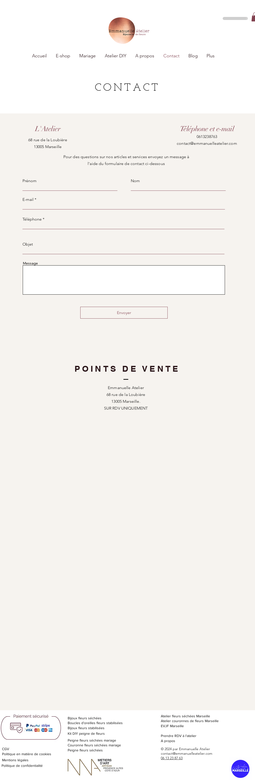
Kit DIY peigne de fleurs (86, 733)
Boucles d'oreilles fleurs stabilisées (95, 723)
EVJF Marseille (172, 726)
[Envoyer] (124, 313)
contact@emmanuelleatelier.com (207, 143)
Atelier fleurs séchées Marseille (185, 716)
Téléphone (32, 219)
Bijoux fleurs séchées (84, 718)
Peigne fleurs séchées (85, 750)
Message (30, 263)
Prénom (29, 181)
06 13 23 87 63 (172, 758)
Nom (135, 181)
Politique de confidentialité (22, 766)
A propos (168, 741)
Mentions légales (15, 760)
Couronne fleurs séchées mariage (94, 745)
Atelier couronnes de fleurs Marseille (190, 721)
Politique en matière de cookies (27, 754)
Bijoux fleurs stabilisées (86, 728)
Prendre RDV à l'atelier (178, 736)
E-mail (28, 200)
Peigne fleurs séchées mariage (92, 740)
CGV (5, 749)
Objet (27, 244)
